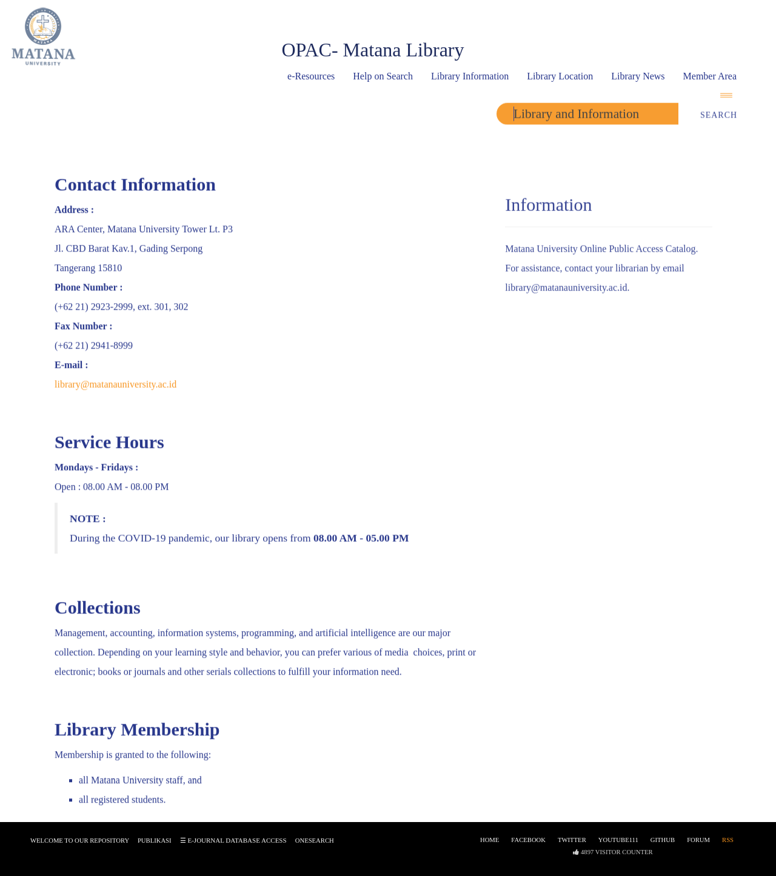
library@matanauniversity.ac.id (115, 385)
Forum (698, 843)
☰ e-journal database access (233, 844)
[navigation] (730, 98)
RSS (728, 843)
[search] (587, 116)
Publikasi (155, 844)
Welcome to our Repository (79, 844)
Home (489, 843)
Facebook (528, 843)
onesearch (314, 844)
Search (718, 117)
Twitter (572, 843)
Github (663, 843)
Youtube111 (618, 843)
